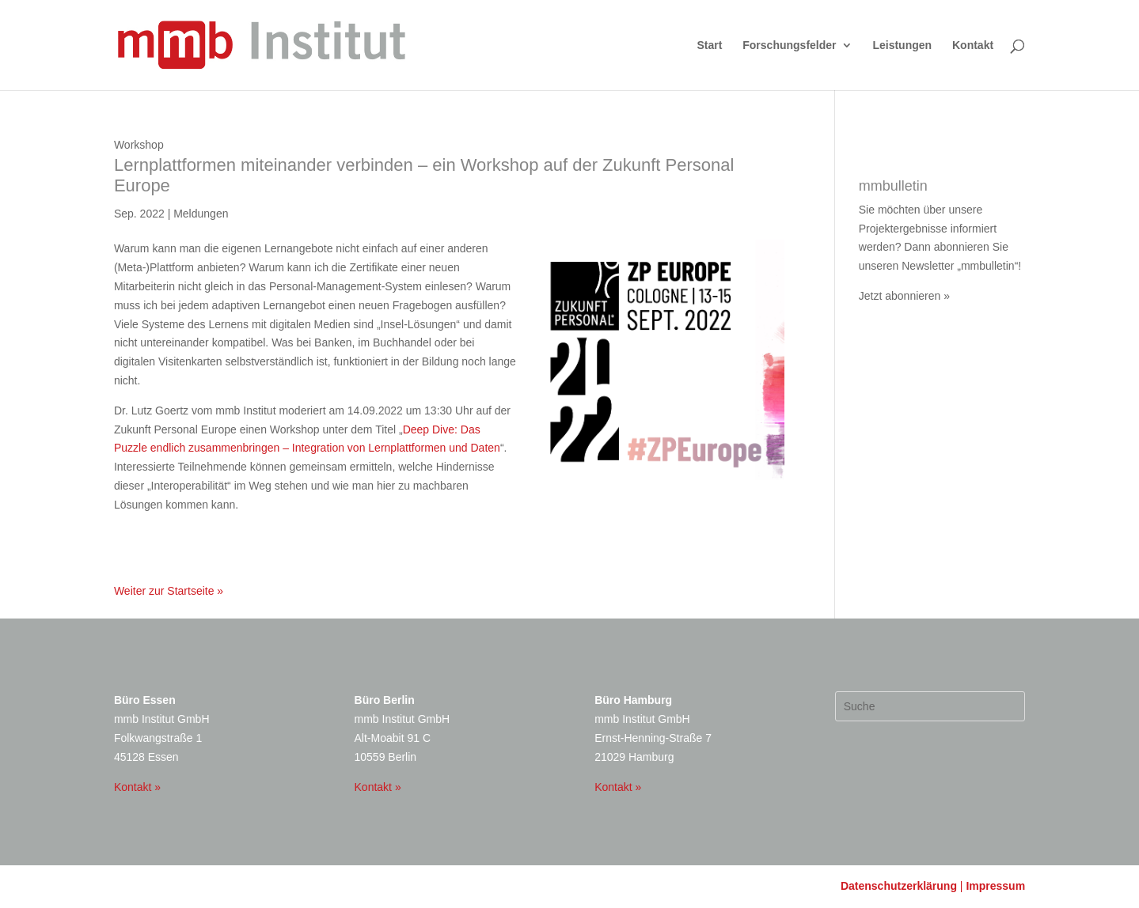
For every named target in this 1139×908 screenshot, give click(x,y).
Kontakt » (137, 787)
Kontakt (972, 45)
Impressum (995, 886)
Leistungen (902, 45)
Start (709, 45)
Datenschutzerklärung (899, 886)
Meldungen (200, 213)
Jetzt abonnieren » (904, 295)
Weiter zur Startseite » (168, 591)
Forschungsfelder (789, 45)
